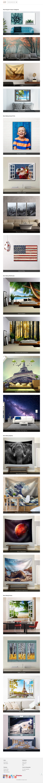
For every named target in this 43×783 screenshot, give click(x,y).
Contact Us (24, 763)
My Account (6, 762)
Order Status (6, 763)
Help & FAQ (24, 762)
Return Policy (6, 770)
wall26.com (19, 779)
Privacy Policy (6, 769)
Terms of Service (7, 771)
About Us (24, 770)
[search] (16, 2)
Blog (23, 764)
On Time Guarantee (25, 769)
